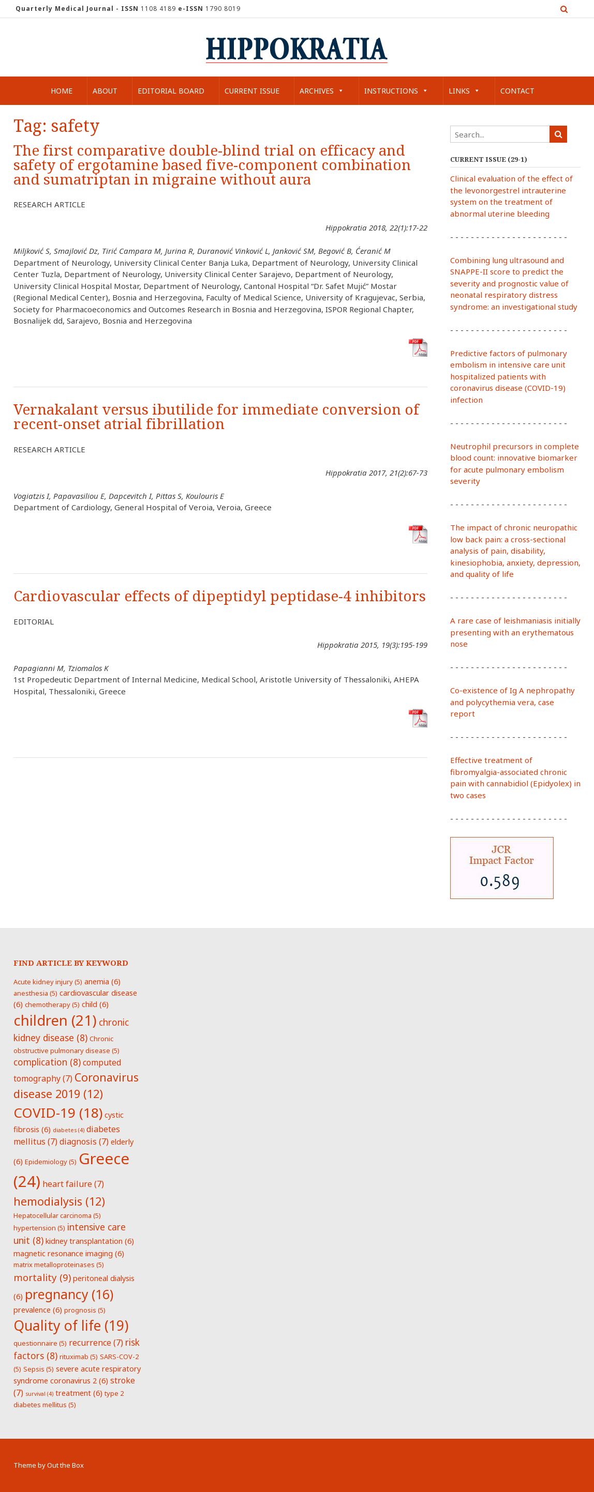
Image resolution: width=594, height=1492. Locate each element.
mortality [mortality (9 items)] (42, 1277)
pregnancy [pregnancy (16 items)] (69, 1294)
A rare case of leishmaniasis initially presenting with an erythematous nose (515, 632)
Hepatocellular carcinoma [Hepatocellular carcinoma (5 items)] (57, 1215)
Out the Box (65, 1465)
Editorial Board (171, 91)
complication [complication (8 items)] (47, 1062)
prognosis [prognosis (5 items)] (85, 1310)
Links (464, 91)
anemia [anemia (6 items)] (102, 981)
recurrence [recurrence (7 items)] (96, 1342)
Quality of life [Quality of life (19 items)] (70, 1325)
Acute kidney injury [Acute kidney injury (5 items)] (47, 981)
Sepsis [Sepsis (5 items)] (38, 1369)
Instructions (396, 91)
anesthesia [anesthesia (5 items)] (35, 993)
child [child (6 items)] (95, 1004)
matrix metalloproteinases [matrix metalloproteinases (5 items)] (58, 1264)
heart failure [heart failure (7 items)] (73, 1184)
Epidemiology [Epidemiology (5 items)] (51, 1161)
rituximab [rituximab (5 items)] (79, 1356)
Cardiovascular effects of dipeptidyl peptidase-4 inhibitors (219, 596)
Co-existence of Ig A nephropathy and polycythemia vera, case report (512, 702)
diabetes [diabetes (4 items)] (68, 1130)
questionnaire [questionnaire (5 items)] (40, 1343)
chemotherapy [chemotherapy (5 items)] (52, 1004)
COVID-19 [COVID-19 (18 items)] (57, 1112)
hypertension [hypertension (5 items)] (39, 1227)
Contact (517, 91)
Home (61, 91)
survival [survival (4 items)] (39, 1393)
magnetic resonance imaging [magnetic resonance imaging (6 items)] (68, 1253)
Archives (322, 91)
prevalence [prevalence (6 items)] (37, 1309)
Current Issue (252, 91)
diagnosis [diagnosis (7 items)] (84, 1141)
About (105, 91)
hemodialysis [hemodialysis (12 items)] (59, 1201)
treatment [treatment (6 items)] (78, 1393)
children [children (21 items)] (55, 1020)
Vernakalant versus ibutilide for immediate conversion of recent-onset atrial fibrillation (216, 417)
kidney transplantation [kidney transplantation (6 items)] (90, 1241)
